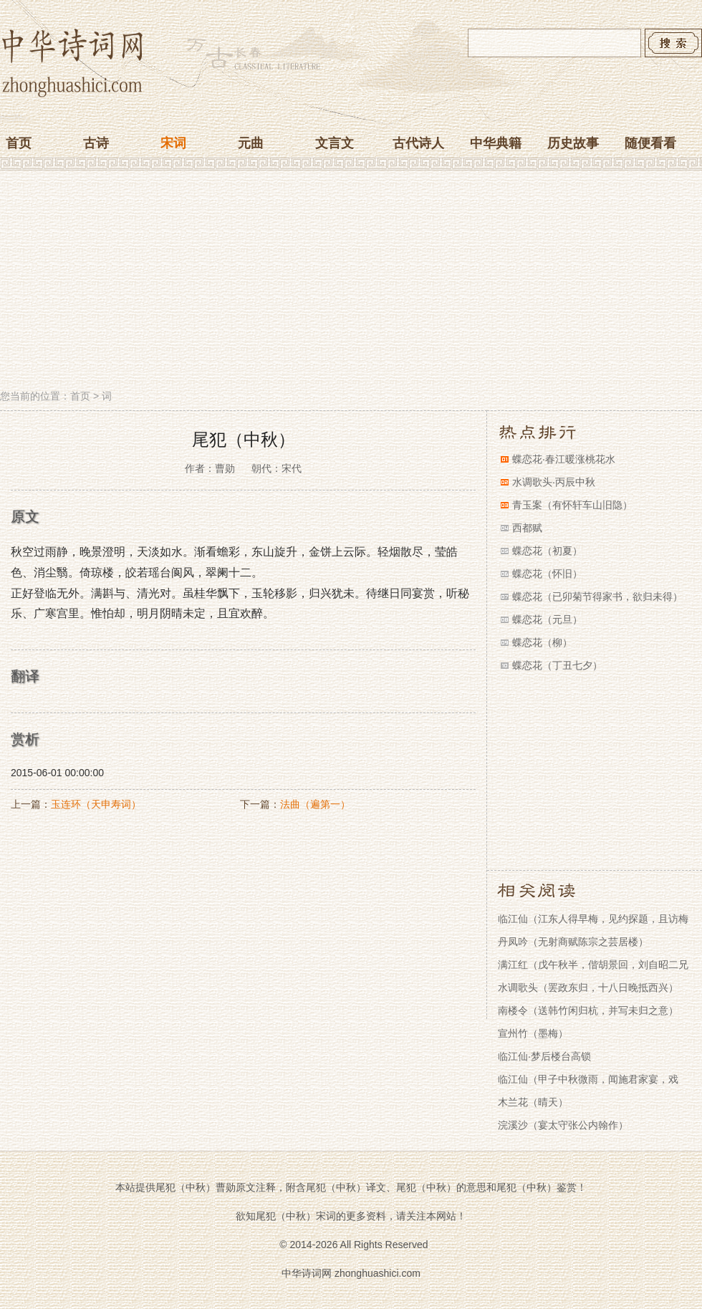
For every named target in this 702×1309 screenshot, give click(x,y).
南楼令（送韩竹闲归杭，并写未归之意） (588, 1010)
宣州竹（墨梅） (533, 1033)
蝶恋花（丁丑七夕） (557, 665)
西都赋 (527, 527)
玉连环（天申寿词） (96, 804)
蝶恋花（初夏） (547, 550)
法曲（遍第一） (315, 804)
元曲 (251, 143)
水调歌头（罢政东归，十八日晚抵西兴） (588, 987)
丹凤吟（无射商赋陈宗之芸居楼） (573, 941)
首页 (19, 143)
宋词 (173, 143)
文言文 (334, 143)
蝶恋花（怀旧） (547, 573)
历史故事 (573, 143)
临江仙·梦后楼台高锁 (544, 1056)
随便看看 (650, 143)
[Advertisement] (351, 281)
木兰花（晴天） (533, 1102)
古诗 (96, 143)
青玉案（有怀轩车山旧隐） (572, 505)
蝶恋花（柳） (542, 642)
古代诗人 (418, 143)
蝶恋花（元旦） (547, 619)
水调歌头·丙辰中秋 (553, 482)
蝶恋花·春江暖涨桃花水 (563, 459)
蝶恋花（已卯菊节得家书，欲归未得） (597, 596)
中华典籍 (495, 143)
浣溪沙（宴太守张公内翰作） (563, 1125)
